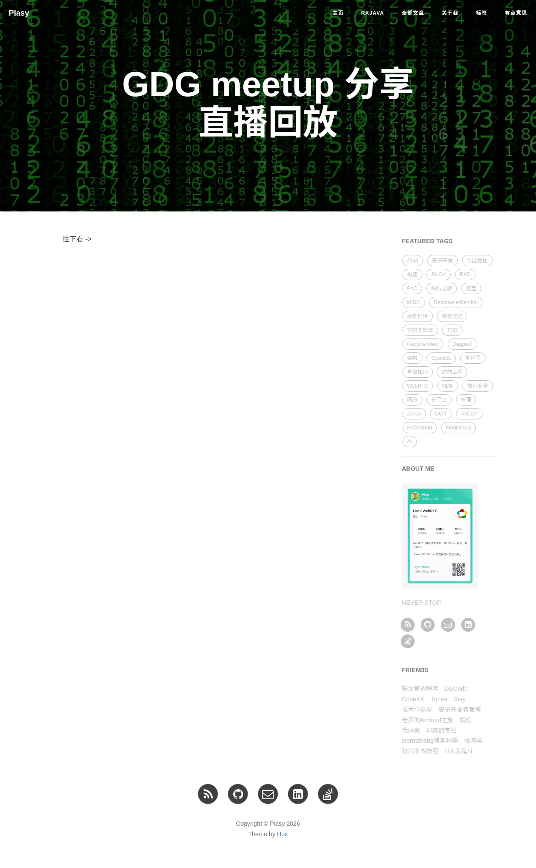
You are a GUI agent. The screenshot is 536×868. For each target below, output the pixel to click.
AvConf (469, 414)
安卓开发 (442, 261)
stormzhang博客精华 (430, 740)
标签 (481, 13)
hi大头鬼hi (458, 750)
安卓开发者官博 (459, 709)
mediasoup (459, 428)
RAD (465, 274)
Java (412, 261)
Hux (282, 834)
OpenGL (441, 358)
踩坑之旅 (441, 288)
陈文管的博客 (420, 688)
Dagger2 (462, 344)
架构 (412, 358)
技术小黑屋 (417, 709)
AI (409, 442)
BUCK (438, 274)
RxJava (372, 13)
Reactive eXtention (456, 302)
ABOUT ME (418, 468)
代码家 (411, 730)
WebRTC (418, 386)
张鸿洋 (473, 740)
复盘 (471, 288)
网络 (412, 400)
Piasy (19, 13)
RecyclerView (423, 344)
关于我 (450, 13)
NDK (447, 386)
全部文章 (413, 13)
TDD (452, 330)
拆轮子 (473, 358)
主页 (338, 13)
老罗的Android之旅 (427, 720)
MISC (413, 302)
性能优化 (477, 261)
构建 (412, 274)
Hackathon (419, 428)
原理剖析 (417, 316)
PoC (412, 288)
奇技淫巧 (452, 316)
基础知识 (417, 372)
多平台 (439, 400)
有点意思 (516, 13)
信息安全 (477, 386)
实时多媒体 (420, 330)
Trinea (439, 699)
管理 (466, 400)
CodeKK (413, 699)
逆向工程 (452, 372)
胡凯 (465, 720)
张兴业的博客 (420, 750)
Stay (460, 699)
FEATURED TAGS (427, 241)
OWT (441, 414)
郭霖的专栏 (441, 730)
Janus (414, 414)
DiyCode (456, 688)
